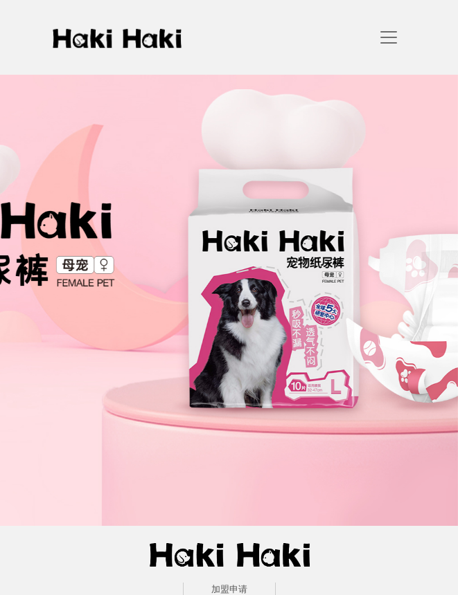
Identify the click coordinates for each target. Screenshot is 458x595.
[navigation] (388, 37)
